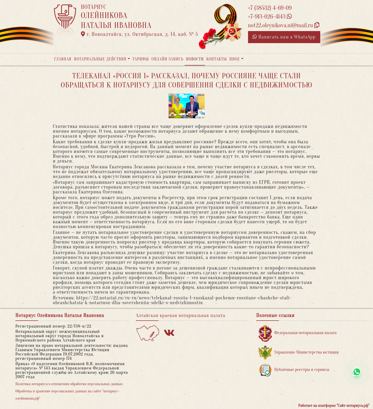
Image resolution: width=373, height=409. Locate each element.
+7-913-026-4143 (270, 16)
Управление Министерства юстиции (299, 352)
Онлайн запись (167, 59)
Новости (195, 59)
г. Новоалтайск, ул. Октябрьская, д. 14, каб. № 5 (139, 34)
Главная (63, 59)
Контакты (216, 59)
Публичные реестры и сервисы (294, 369)
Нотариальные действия (100, 59)
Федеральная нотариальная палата (298, 333)
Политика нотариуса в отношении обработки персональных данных (69, 384)
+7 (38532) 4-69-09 (270, 8)
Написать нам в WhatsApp (284, 37)
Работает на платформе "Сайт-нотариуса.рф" (333, 405)
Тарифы (140, 59)
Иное (234, 59)
